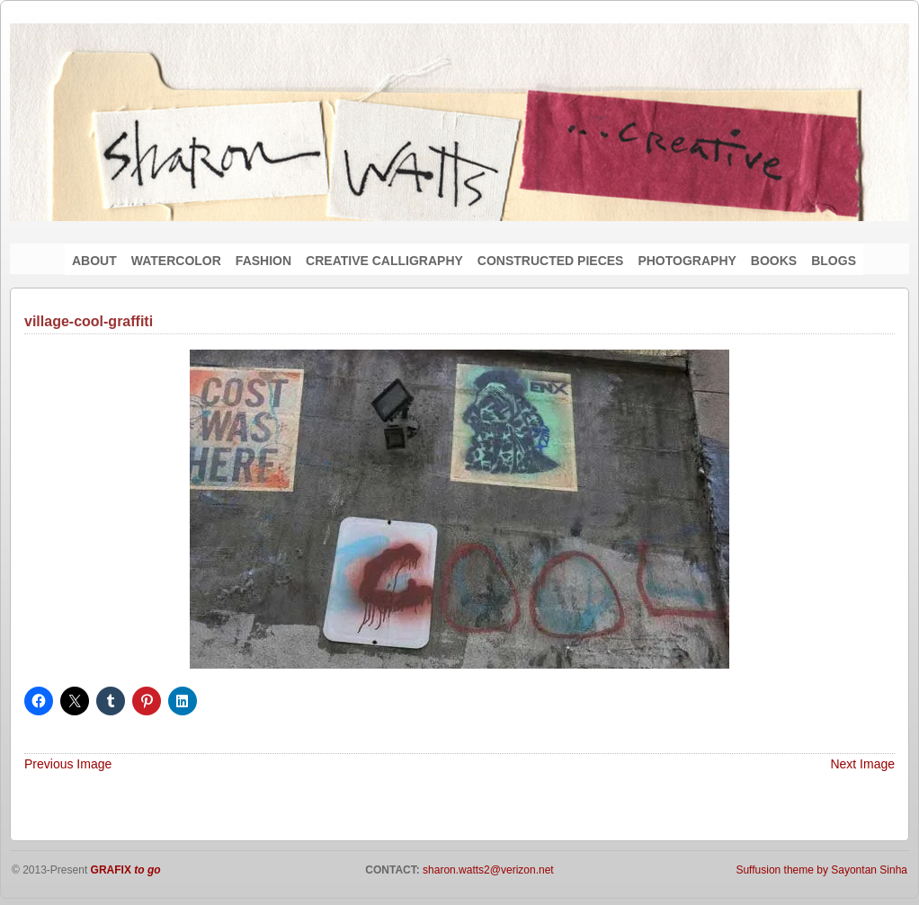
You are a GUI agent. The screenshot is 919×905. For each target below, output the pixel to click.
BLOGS (833, 260)
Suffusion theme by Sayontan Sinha (821, 870)
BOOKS (774, 260)
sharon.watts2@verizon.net (487, 870)
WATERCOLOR (176, 260)
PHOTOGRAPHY (687, 260)
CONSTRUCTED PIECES (550, 260)
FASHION (263, 260)
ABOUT (94, 260)
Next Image (862, 764)
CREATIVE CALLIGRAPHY (384, 260)
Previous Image (68, 764)
